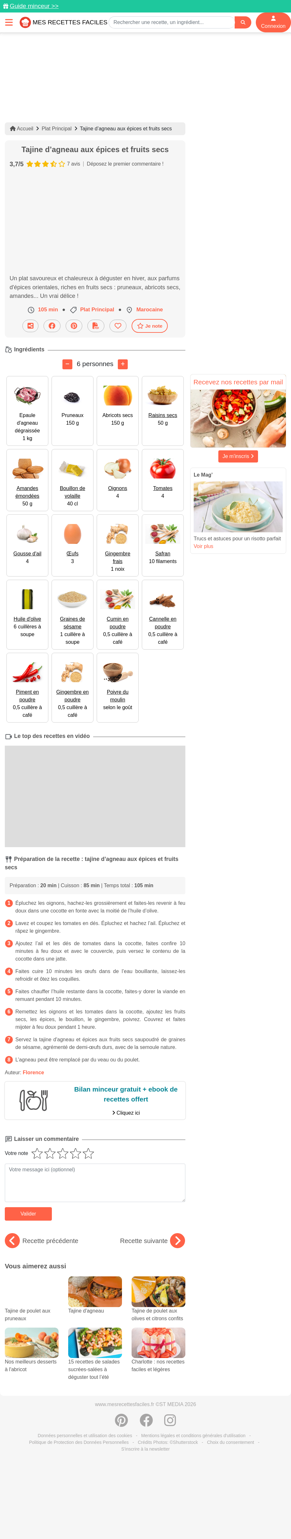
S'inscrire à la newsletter (145, 1449)
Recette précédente (41, 1241)
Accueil (21, 128)
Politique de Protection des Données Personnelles (79, 1442)
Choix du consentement (230, 1442)
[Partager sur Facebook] (52, 326)
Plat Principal (56, 128)
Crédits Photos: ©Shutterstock (168, 1442)
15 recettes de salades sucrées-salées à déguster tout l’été (95, 1360)
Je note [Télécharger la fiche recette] (150, 326)
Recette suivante (152, 1241)
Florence (33, 1072)
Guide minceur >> (34, 6)
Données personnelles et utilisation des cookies (85, 1435)
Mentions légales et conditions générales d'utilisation (193, 1435)
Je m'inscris (238, 456)
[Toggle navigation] (9, 22)
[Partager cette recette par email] (30, 326)
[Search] (243, 22)
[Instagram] (170, 1423)
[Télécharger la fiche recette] (95, 326)
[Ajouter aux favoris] (117, 326)
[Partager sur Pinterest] (74, 326)
